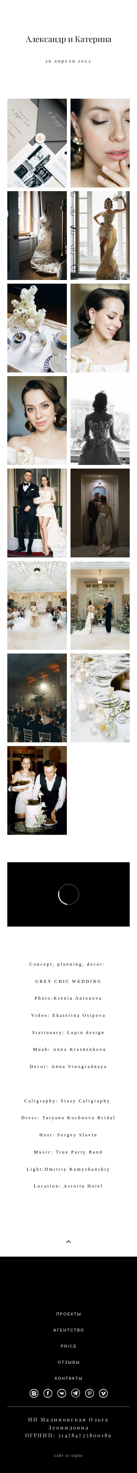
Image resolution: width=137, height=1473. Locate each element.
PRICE (69, 1346)
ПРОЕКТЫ (68, 1314)
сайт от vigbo (68, 1456)
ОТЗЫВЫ (69, 1362)
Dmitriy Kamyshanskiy (77, 1169)
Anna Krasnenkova (79, 1049)
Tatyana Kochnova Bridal (78, 1117)
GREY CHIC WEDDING (68, 981)
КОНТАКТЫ (69, 1378)
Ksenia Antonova (78, 998)
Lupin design (86, 1032)
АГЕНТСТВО (68, 1330)
